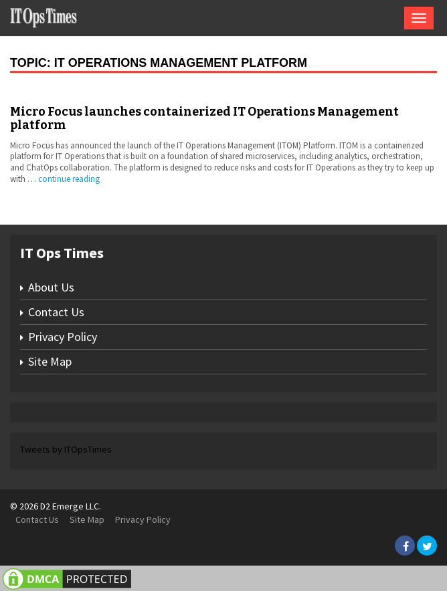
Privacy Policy (62, 336)
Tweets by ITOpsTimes (66, 449)
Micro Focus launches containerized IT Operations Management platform (204, 118)
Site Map (50, 361)
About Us (51, 287)
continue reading (69, 179)
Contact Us (56, 312)
